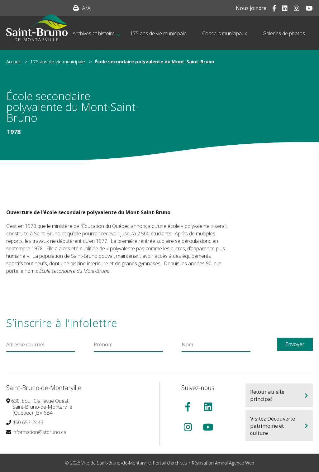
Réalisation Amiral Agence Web (223, 463)
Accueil (13, 61)
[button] (76, 8)
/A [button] (86, 8)
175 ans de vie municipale (57, 61)
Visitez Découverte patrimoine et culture (272, 425)
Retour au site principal (267, 395)
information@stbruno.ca (39, 432)
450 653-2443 (27, 422)
